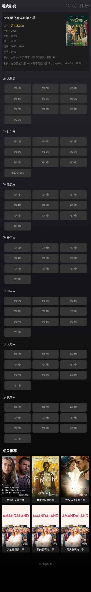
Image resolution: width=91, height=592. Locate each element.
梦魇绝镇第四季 (45, 500)
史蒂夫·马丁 (17, 57)
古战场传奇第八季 (75, 500)
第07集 (17, 109)
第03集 (73, 88)
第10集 (17, 119)
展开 (80, 63)
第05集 (45, 98)
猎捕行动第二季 (15, 500)
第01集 (17, 88)
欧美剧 (14, 36)
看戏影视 (9, 6)
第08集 (45, 109)
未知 (13, 51)
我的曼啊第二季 (15, 549)
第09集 (73, 109)
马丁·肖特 (30, 57)
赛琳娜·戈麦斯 (44, 57)
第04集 (17, 98)
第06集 (73, 98)
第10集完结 (17, 172)
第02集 (45, 88)
